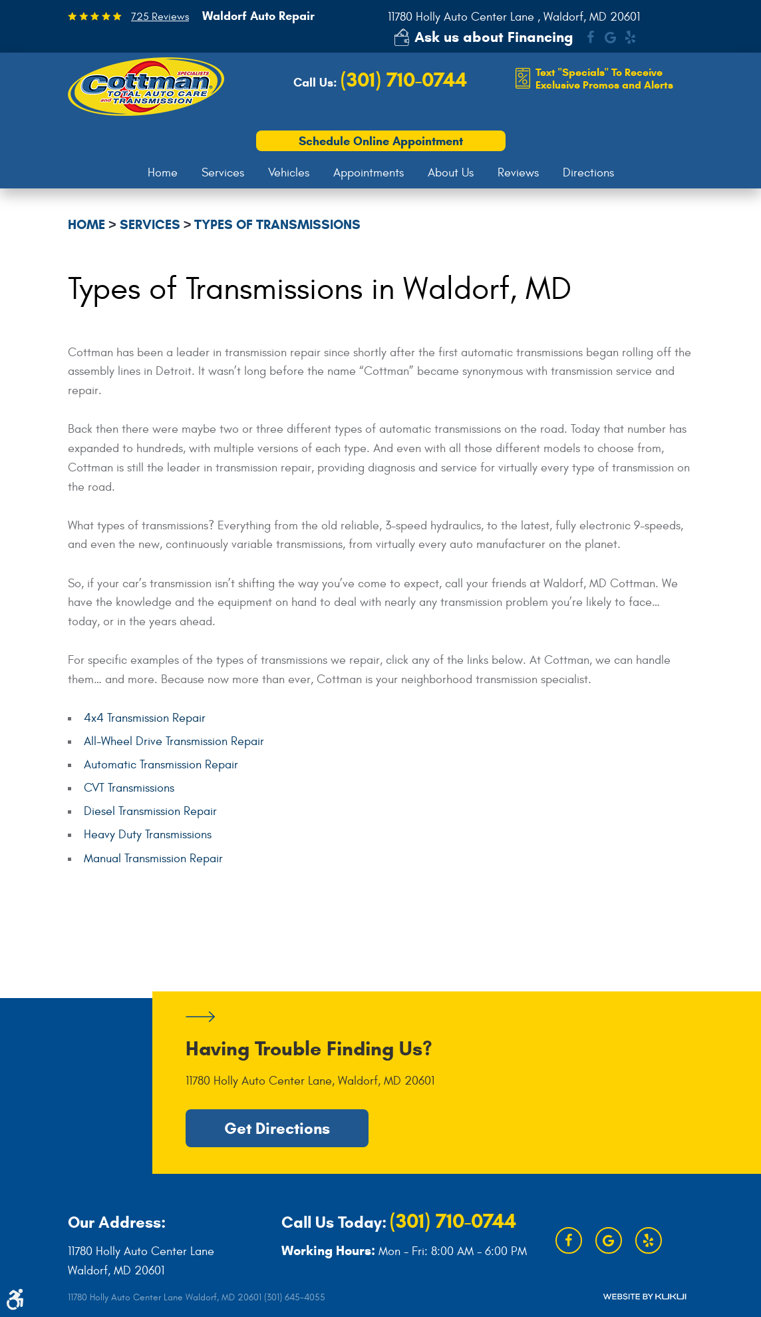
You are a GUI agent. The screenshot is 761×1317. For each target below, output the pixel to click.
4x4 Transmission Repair (145, 718)
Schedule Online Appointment (381, 141)
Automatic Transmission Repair (161, 765)
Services (223, 173)
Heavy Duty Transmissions (148, 835)
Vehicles (288, 173)
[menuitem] (162, 173)
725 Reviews (160, 17)
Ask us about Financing (493, 37)
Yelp (630, 37)
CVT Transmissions (129, 788)
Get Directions (277, 1129)
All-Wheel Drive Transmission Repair (174, 741)
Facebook (590, 37)
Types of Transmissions (277, 224)
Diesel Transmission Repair (150, 811)
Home (163, 173)
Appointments (368, 173)
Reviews (518, 173)
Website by (644, 1297)
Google (610, 37)
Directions (588, 173)
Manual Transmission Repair (153, 859)
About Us (451, 173)
